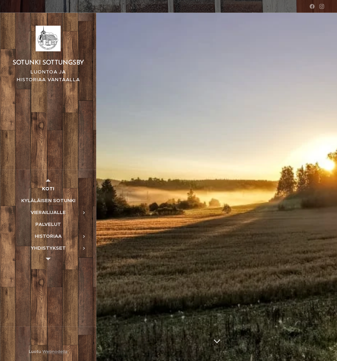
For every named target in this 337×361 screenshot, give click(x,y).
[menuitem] (48, 188)
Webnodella (54, 351)
